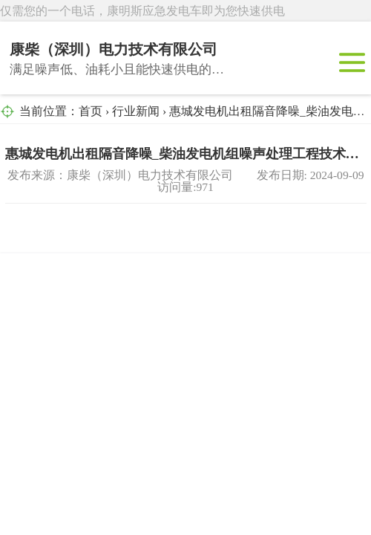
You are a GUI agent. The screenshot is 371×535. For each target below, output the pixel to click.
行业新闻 (136, 111)
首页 (90, 111)
